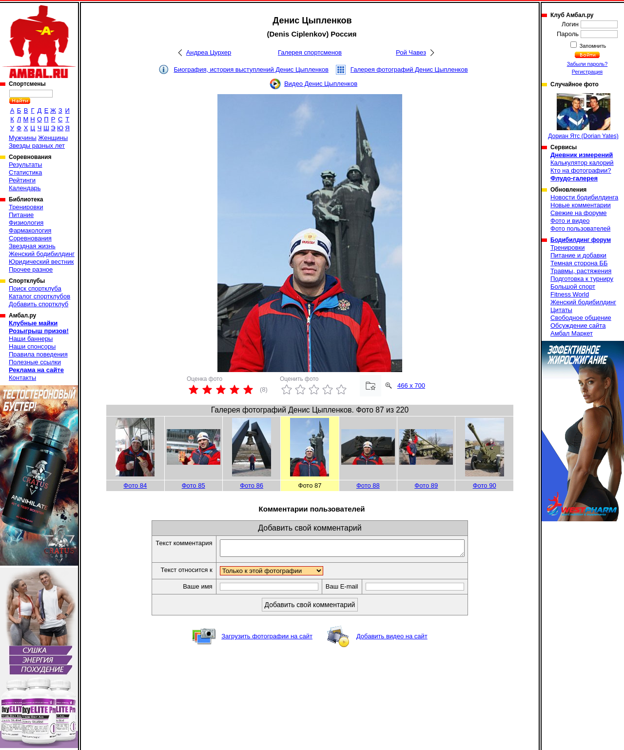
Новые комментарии (580, 205)
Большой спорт (572, 286)
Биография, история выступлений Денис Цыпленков (251, 69)
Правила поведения (38, 354)
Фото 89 (426, 485)
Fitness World (569, 294)
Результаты (25, 164)
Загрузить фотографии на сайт (266, 639)
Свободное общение (580, 317)
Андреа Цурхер (209, 52)
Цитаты (561, 310)
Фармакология (30, 230)
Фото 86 (251, 485)
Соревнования (30, 238)
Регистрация (587, 72)
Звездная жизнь (32, 246)
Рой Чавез (411, 52)
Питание (21, 214)
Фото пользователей (580, 228)
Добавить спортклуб (38, 304)
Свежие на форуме (578, 213)
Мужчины (23, 137)
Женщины (53, 137)
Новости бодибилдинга (584, 197)
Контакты (22, 377)
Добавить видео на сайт (392, 639)
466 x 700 (411, 385)
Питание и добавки (578, 255)
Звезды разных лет (37, 145)
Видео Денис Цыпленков (320, 83)
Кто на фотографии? (580, 170)
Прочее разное (31, 269)
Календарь (25, 188)
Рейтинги (22, 180)
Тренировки (26, 207)
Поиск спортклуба (35, 288)
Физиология (26, 222)
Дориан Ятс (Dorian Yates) (583, 116)
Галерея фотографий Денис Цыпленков (409, 69)
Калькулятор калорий (582, 162)
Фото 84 (135, 485)
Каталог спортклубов (39, 296)
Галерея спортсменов (310, 52)
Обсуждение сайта (577, 325)
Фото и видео (570, 220)
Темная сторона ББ (579, 263)
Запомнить (592, 46)
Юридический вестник (41, 261)
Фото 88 (368, 485)
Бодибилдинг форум (580, 240)
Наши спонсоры (32, 346)
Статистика (25, 172)
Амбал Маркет (571, 333)
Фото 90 (484, 485)
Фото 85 (193, 485)
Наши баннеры (31, 338)
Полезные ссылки (35, 362)
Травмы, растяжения (580, 271)
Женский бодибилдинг (42, 253)
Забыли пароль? (587, 64)
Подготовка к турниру (581, 278)
